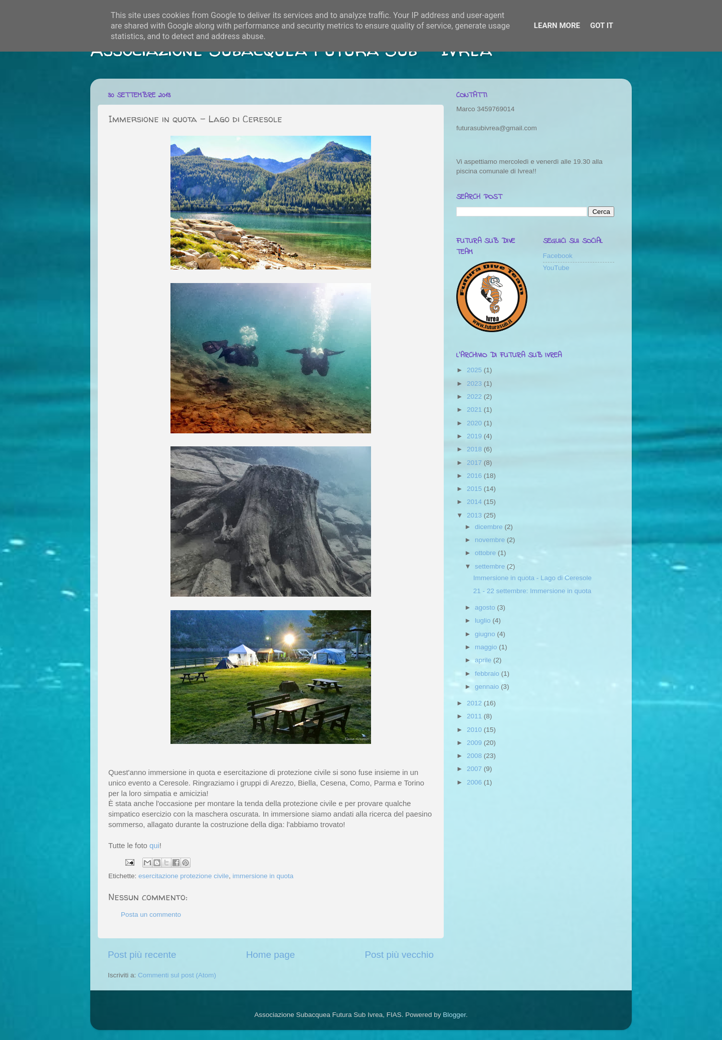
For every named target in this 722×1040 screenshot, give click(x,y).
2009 (475, 742)
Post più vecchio (399, 954)
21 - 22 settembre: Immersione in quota (532, 591)
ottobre (486, 553)
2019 (475, 436)
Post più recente (142, 954)
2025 (475, 370)
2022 (475, 396)
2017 (475, 462)
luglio (483, 620)
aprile (484, 660)
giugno (486, 634)
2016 (475, 475)
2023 (475, 383)
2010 (475, 729)
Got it (601, 25)
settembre (491, 566)
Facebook (558, 255)
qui (154, 846)
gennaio (488, 686)
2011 (475, 716)
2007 (475, 768)
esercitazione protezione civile (183, 876)
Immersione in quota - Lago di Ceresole (532, 578)
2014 (475, 501)
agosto (486, 607)
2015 (475, 488)
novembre (491, 540)
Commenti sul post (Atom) (177, 975)
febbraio (488, 673)
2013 (475, 515)
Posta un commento (151, 914)
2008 (475, 755)
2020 (475, 423)
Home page (270, 954)
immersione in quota (263, 876)
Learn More (557, 25)
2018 (475, 449)
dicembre (489, 527)
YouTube (556, 268)
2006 (475, 782)
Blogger (454, 1014)
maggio (487, 647)
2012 (475, 703)
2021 (475, 409)
